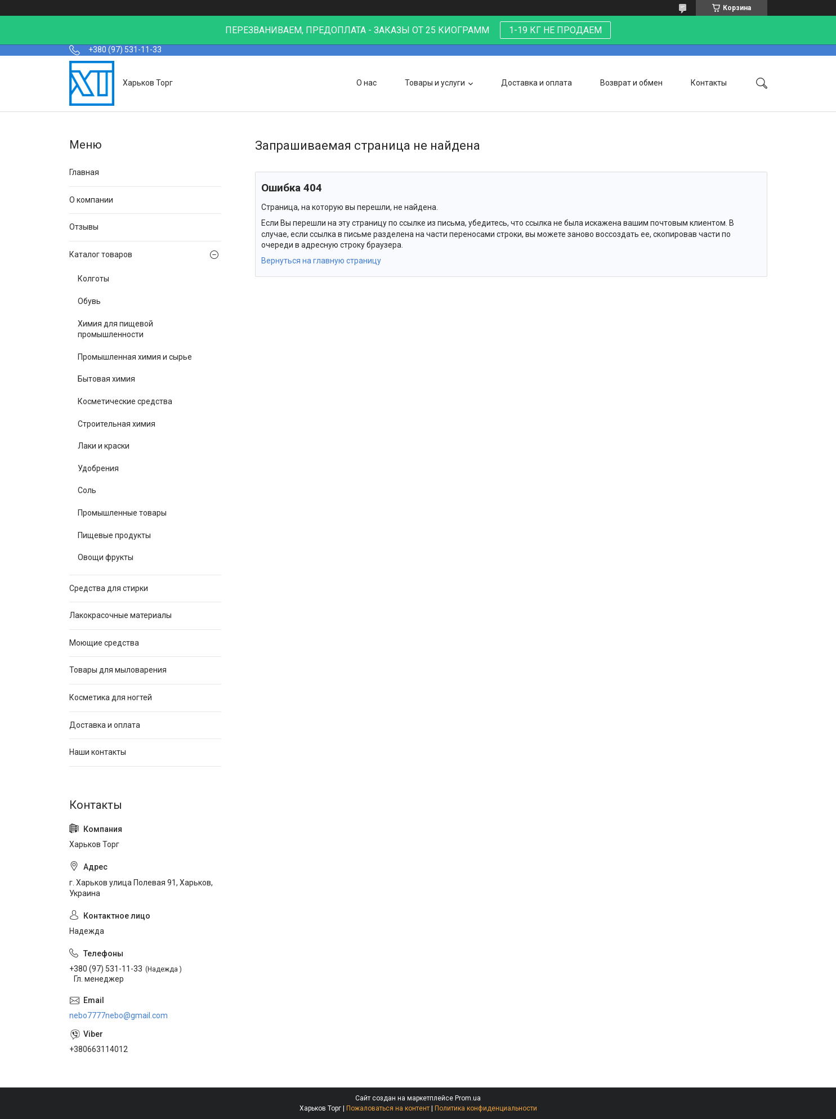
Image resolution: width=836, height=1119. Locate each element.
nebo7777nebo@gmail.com (118, 1015)
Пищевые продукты (114, 535)
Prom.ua (468, 1098)
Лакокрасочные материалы (120, 615)
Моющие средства (104, 642)
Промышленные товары (122, 512)
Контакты (709, 82)
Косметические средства (125, 401)
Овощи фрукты (105, 557)
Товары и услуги (435, 82)
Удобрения (98, 468)
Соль (87, 490)
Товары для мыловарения (118, 669)
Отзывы (84, 226)
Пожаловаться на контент (388, 1108)
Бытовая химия (106, 378)
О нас (366, 82)
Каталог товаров (100, 254)
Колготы (93, 278)
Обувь (89, 301)
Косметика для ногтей (110, 697)
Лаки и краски (103, 445)
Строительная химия (116, 423)
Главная (84, 172)
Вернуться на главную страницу (321, 260)
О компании (91, 199)
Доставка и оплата (536, 82)
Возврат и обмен (631, 82)
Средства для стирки (108, 588)
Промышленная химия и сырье (135, 356)
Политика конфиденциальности (486, 1108)
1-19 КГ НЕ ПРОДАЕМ (555, 30)
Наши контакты (97, 752)
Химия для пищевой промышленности (115, 329)
